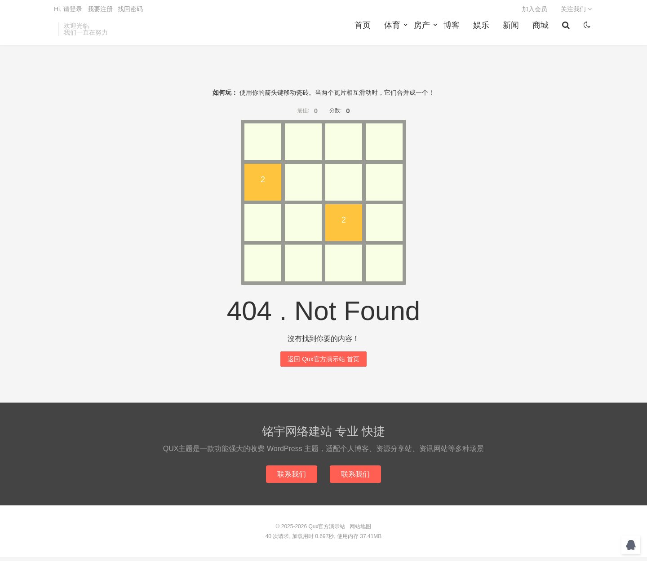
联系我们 (291, 478)
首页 (364, 31)
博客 (453, 31)
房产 (423, 31)
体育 (394, 31)
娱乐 (482, 31)
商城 (542, 31)
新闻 (512, 31)
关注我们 (576, 11)
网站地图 (360, 530)
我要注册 (100, 11)
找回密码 (130, 11)
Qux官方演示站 (326, 530)
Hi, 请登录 (68, 11)
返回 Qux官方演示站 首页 (323, 362)
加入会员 (534, 11)
